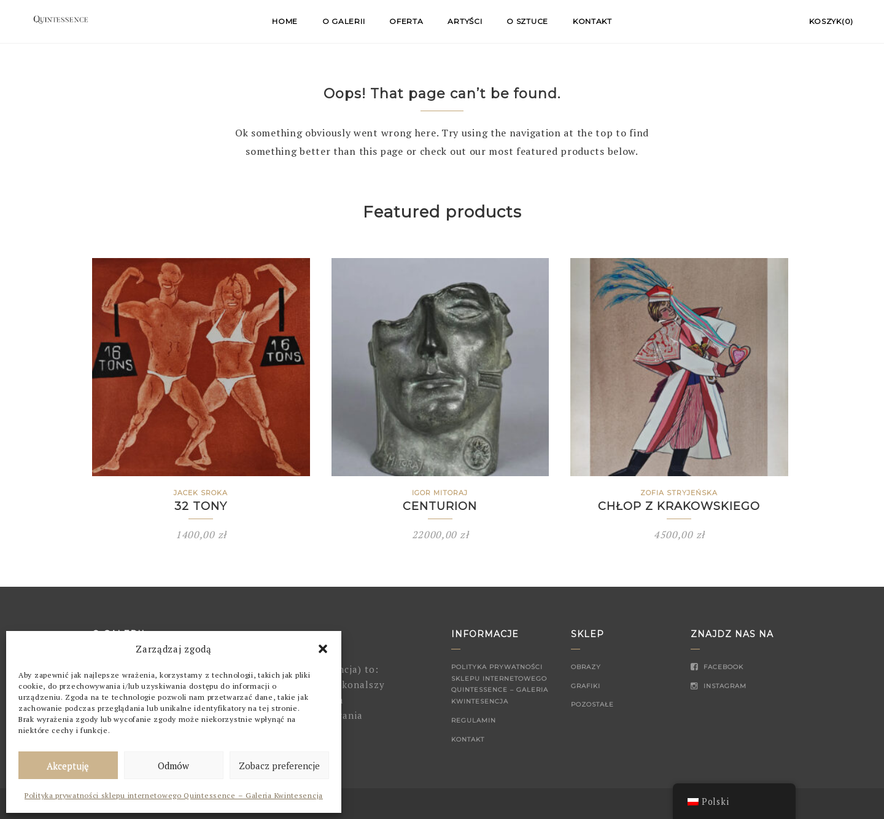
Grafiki (585, 686)
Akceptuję (68, 765)
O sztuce (527, 21)
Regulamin (473, 720)
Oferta (406, 21)
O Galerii (343, 21)
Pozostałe (592, 704)
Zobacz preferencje (279, 765)
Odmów (173, 765)
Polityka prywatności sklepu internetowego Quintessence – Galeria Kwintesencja (174, 795)
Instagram (718, 686)
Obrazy (586, 667)
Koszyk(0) (831, 21)
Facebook (717, 667)
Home (285, 21)
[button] (323, 649)
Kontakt (592, 21)
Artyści (465, 21)
